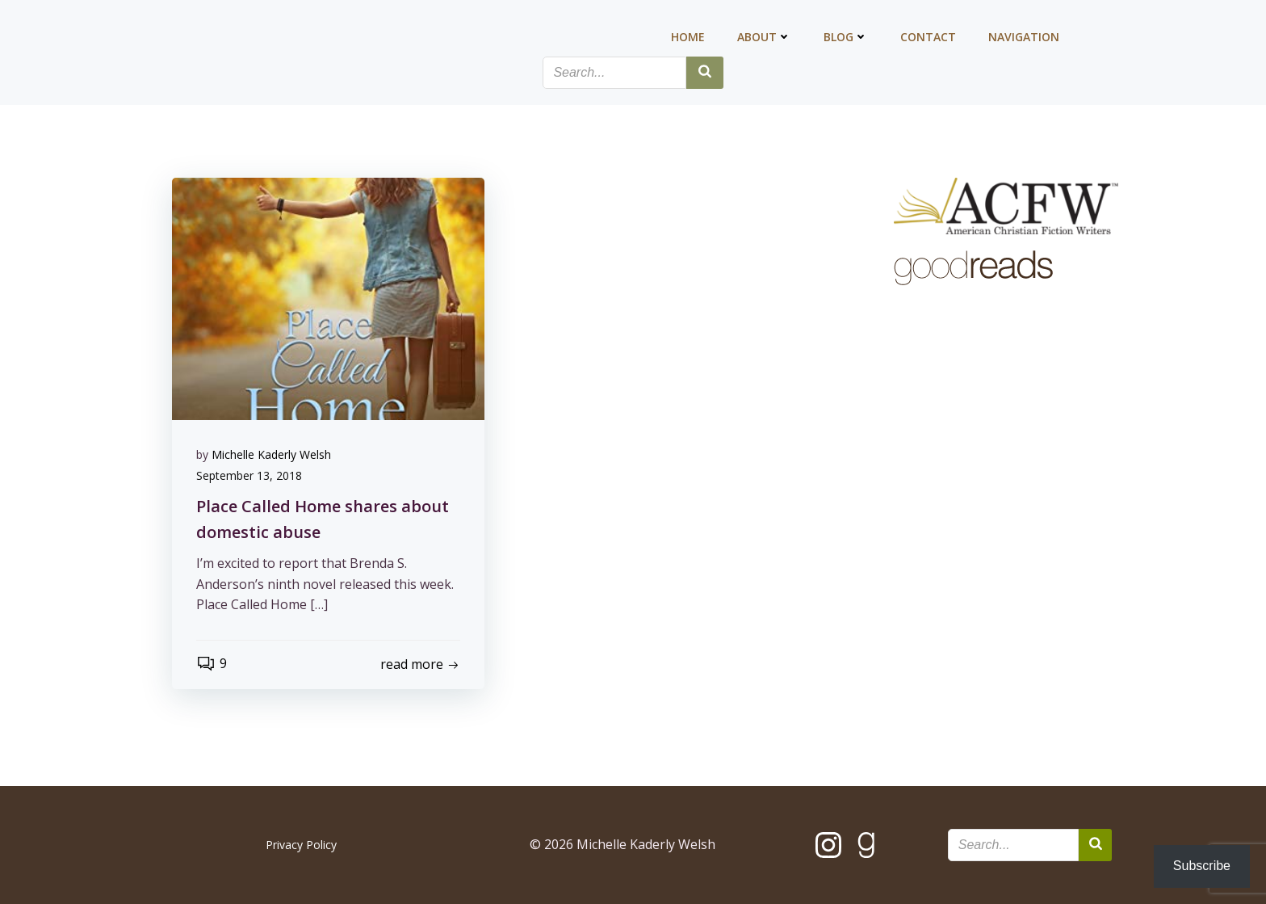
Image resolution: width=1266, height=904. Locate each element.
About (764, 36)
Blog (846, 36)
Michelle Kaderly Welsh (271, 454)
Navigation (1023, 36)
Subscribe (1201, 865)
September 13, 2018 (249, 475)
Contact (928, 36)
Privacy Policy (301, 844)
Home (688, 36)
